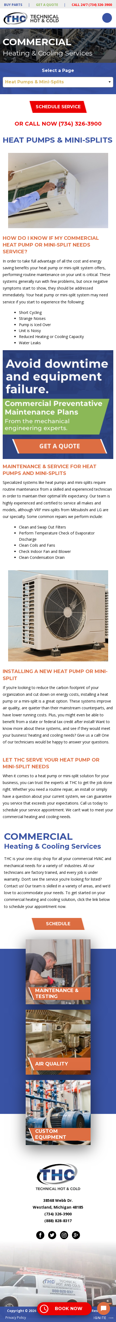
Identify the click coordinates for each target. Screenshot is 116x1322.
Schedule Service (58, 106)
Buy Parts (13, 4)
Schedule (58, 923)
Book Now (68, 1308)
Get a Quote (47, 4)
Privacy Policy (15, 1317)
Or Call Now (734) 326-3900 (58, 123)
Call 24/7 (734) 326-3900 (92, 4)
